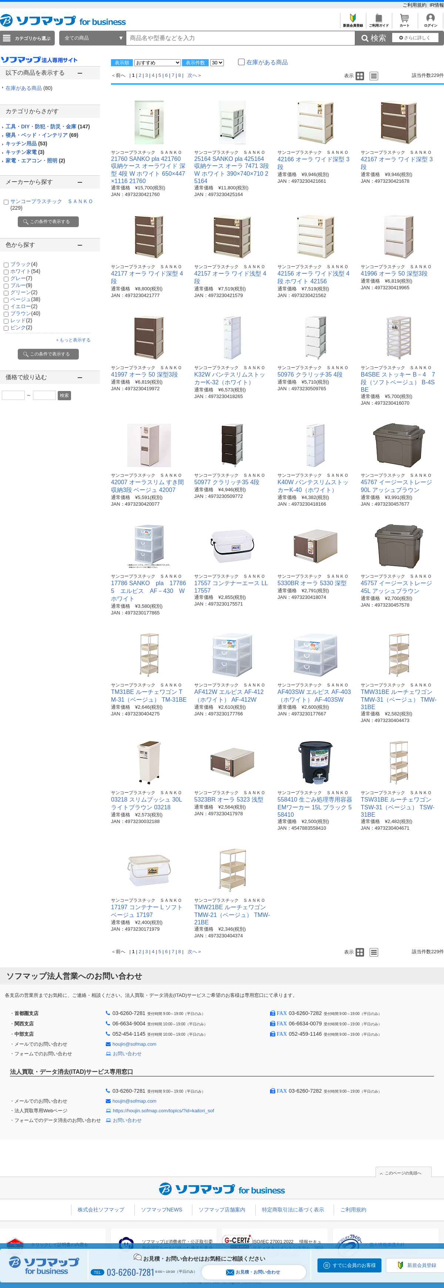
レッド (21, 320)
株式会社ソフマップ (101, 1210)
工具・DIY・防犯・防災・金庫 (48, 126)
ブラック (23, 264)
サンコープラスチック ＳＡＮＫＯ (146, 152)
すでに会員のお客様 (354, 1265)
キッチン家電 (25, 152)
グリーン (23, 292)
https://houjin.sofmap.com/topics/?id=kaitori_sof (163, 1110)
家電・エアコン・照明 (35, 160)
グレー (21, 278)
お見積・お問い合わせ (253, 1272)
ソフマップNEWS (161, 1210)
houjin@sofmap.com (134, 1044)
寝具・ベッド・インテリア (42, 135)
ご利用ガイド (379, 23)
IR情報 (437, 5)
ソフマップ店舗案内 (222, 1210)
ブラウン (25, 313)
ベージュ (25, 299)
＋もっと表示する (73, 340)
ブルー (21, 285)
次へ (192, 75)
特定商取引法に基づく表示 (293, 1210)
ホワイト (25, 271)
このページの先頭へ (403, 1173)
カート (405, 23)
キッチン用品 (26, 143)
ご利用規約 (415, 5)
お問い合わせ (127, 1053)
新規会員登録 (353, 23)
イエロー (23, 306)
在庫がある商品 (29, 88)
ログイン (430, 23)
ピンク (21, 327)
